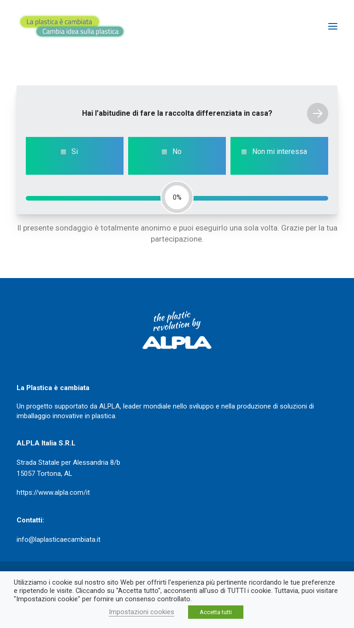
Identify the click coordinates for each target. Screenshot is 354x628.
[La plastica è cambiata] (72, 26)
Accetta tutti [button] (216, 612)
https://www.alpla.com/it (53, 492)
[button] (333, 26)
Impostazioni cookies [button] (141, 612)
